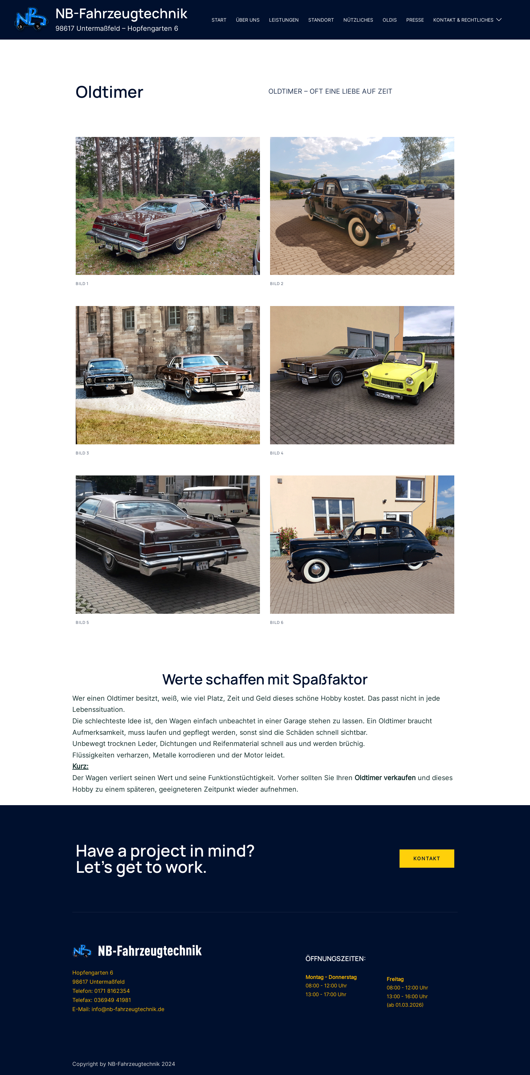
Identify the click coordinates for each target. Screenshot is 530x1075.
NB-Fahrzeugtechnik (121, 13)
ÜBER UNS (248, 20)
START (219, 20)
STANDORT (321, 20)
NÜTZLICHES (358, 20)
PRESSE (415, 20)
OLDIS (390, 20)
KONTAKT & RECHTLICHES (463, 20)
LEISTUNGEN (284, 20)
